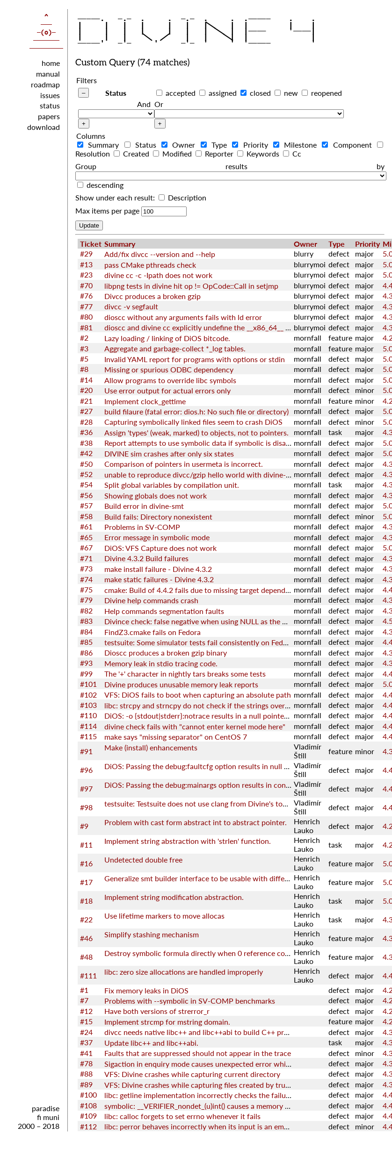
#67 (86, 547)
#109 (88, 1115)
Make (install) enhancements (150, 747)
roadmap (45, 84)
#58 (86, 516)
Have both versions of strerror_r (157, 1010)
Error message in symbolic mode (157, 537)
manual (48, 73)
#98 (86, 807)
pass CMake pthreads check (150, 264)
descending (105, 184)
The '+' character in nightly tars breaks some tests (185, 673)
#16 (86, 863)
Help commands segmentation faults (164, 610)
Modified (173, 153)
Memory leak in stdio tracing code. (161, 663)
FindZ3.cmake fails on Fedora (152, 632)
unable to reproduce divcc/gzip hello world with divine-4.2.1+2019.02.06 (224, 474)
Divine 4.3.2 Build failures (146, 558)
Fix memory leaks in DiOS (146, 990)
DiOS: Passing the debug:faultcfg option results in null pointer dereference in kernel (241, 766)
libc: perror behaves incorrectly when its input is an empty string (209, 1126)
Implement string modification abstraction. (174, 896)
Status (115, 92)
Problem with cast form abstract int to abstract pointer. (195, 822)
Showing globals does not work (155, 495)
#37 (86, 1042)
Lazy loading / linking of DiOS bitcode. (167, 338)
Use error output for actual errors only (167, 390)
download (43, 126)
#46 (86, 938)
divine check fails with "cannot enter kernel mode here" (194, 726)
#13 (86, 264)
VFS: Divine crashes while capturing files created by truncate (204, 1084)
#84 (86, 631)
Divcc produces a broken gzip (152, 296)
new (291, 92)
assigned (223, 92)
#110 (88, 715)
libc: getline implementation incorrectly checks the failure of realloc (214, 1095)
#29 (86, 253)
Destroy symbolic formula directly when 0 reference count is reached (217, 953)
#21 (86, 400)
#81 (86, 327)
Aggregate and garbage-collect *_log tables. (175, 348)
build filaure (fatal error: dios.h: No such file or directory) (196, 411)
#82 (86, 610)
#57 (86, 505)
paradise (45, 1108)
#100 (88, 1094)
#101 (88, 683)
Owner (180, 144)
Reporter (215, 153)
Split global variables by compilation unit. (171, 484)
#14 (86, 379)
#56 (86, 495)
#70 (86, 285)
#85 (86, 641)
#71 (86, 558)
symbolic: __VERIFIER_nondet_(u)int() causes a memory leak (201, 1105)
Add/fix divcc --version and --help (159, 254)
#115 (88, 736)
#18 (86, 900)
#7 (84, 1000)
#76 (86, 295)
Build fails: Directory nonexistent (158, 516)
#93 (86, 662)
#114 (88, 725)
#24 (86, 1031)
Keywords (259, 153)
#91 (86, 751)
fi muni (48, 1117)
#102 (88, 694)
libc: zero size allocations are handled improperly (183, 971)
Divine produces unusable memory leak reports (181, 684)
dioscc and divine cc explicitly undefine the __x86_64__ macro (205, 327)
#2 (84, 337)
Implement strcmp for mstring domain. (167, 1021)
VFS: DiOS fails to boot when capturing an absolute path (197, 694)
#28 (86, 421)
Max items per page (107, 210)
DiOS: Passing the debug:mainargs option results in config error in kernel (223, 784)
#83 (86, 620)
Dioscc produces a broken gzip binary (165, 652)
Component (348, 144)
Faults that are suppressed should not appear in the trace (197, 1053)
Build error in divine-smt (144, 505)
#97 (86, 788)
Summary (100, 144)
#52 (86, 474)
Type (216, 144)
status (50, 105)
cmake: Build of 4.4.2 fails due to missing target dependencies (205, 589)
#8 (84, 368)
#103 (88, 704)
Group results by (230, 166)
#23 (86, 274)
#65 (86, 537)
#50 (86, 463)
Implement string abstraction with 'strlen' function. (187, 840)
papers (49, 116)
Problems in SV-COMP (142, 526)
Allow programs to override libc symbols (170, 380)
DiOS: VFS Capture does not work (160, 547)
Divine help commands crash (151, 600)
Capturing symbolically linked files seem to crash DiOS (193, 421)
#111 (88, 975)
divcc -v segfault (131, 306)
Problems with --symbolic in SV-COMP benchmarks (189, 1000)
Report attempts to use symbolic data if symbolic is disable (200, 442)
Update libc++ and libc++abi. (151, 1042)
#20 (86, 389)
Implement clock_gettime (145, 401)
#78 (86, 1063)
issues (50, 95)
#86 (86, 652)
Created (132, 153)
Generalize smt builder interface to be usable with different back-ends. (219, 878)
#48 (86, 956)
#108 (88, 1105)
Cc (292, 153)
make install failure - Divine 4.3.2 (158, 568)
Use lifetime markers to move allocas (164, 915)
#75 (86, 589)
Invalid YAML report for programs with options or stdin (194, 359)
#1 (84, 989)
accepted (181, 92)
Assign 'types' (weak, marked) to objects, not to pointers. (196, 432)
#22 (86, 919)
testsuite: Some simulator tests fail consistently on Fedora (199, 642)
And (144, 104)
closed (260, 92)
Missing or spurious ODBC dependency (168, 369)
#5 (84, 358)
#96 (86, 769)
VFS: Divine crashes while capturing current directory (192, 1074)
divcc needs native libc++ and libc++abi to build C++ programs (206, 1031)
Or (158, 104)
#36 (86, 432)
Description (182, 197)
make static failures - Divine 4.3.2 (159, 579)
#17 (86, 882)
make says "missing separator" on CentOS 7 (175, 736)
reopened (326, 92)
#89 (86, 1084)
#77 (86, 306)
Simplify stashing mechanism (151, 934)
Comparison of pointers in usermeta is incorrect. (183, 463)
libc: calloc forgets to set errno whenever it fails (182, 1116)
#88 (86, 1073)
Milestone (296, 144)
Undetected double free (143, 859)
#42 (86, 453)
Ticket (91, 243)
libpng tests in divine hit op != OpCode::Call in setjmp (191, 285)
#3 (84, 348)
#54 (86, 484)
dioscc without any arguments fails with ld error (183, 317)
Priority (251, 144)
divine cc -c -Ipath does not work (158, 275)
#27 (86, 411)
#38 (86, 442)
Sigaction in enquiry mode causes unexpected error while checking (213, 1063)
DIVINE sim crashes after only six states (169, 453)
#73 (86, 568)
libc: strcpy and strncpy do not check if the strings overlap (199, 705)
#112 (88, 1126)
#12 (86, 1010)
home (51, 62)
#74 (86, 579)
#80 (86, 316)
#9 (84, 825)
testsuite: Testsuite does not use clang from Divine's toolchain (205, 803)
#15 (86, 1021)
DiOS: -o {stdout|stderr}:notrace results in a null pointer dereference (216, 715)
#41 (86, 1053)
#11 (86, 844)
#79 (86, 599)
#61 (86, 526)
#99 (86, 673)
